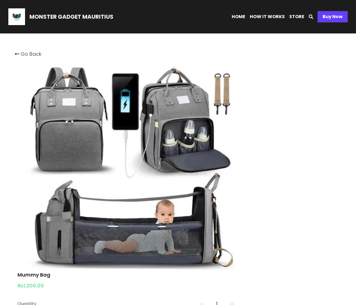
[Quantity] (281, 95)
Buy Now (333, 16)
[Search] (311, 16)
